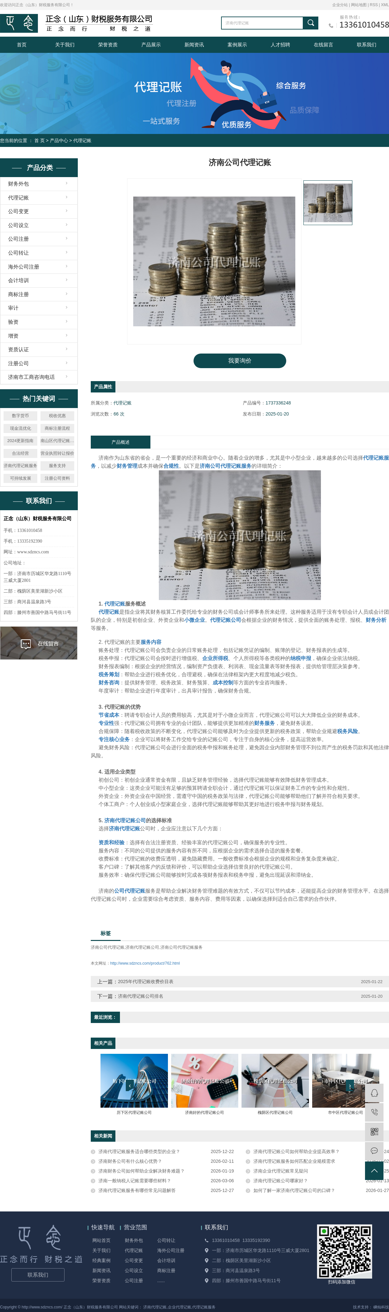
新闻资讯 (194, 44)
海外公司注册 (23, 267)
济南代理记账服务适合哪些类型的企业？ (139, 1151)
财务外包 (18, 184)
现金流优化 (20, 428)
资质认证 (18, 349)
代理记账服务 (204, 1307)
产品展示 (151, 44)
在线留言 (323, 44)
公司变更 (18, 211)
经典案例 (101, 1260)
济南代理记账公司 (142, 947)
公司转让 (18, 253)
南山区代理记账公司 (57, 440)
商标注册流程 (57, 428)
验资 (13, 322)
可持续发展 (20, 478)
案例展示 (237, 44)
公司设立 (18, 225)
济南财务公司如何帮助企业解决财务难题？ (142, 1171)
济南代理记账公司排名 (140, 996)
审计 (13, 308)
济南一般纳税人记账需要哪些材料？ (135, 1180)
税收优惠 (57, 415)
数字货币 (20, 415)
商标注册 (18, 294)
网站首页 (101, 1240)
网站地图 (359, 5)
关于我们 (65, 44)
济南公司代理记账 (107, 947)
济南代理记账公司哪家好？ (280, 1180)
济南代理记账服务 (20, 465)
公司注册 (18, 239)
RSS (374, 5)
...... (161, 1280)
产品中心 (59, 140)
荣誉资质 (108, 44)
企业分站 (340, 5)
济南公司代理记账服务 (181, 947)
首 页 (39, 140)
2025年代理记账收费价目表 (145, 981)
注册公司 (18, 363)
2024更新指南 (20, 440)
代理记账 (82, 140)
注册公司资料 (57, 478)
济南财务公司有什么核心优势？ (130, 1161)
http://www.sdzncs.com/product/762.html (145, 963)
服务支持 (57, 465)
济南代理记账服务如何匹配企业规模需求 (294, 1161)
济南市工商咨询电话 (31, 377)
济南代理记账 (155, 1307)
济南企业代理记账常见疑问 (280, 1171)
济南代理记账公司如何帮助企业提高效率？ (296, 1151)
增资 (13, 336)
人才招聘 (280, 44)
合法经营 (20, 453)
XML (385, 5)
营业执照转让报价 (57, 453)
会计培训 (18, 280)
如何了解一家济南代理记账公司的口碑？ (294, 1190)
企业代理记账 (179, 1307)
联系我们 (366, 44)
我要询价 (240, 360)
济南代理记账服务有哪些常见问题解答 (137, 1190)
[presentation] (130, 1085)
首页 (22, 44)
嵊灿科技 (381, 1307)
